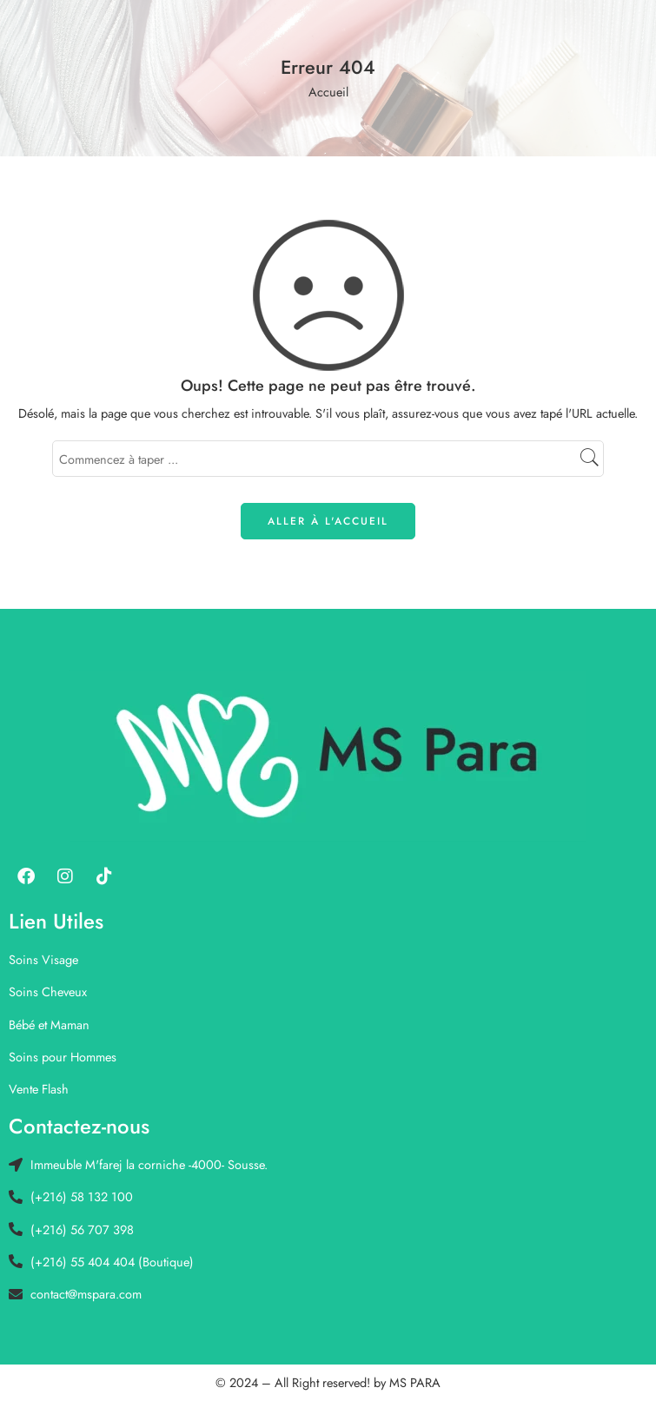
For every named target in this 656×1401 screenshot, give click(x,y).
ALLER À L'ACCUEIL (328, 521)
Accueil (328, 92)
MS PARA (415, 1382)
